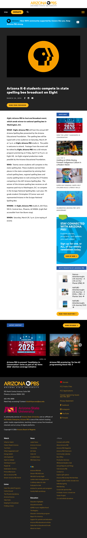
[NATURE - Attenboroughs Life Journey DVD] (65, 301)
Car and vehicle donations (65, 498)
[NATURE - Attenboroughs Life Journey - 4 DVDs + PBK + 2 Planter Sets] (65, 288)
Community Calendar (63, 454)
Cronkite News (35, 457)
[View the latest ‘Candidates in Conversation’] (69, 119)
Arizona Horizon (35, 445)
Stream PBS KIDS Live (37, 473)
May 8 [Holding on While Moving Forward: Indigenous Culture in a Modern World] (61, 158)
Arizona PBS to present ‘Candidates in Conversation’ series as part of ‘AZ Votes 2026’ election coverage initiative (24, 364)
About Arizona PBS (62, 445)
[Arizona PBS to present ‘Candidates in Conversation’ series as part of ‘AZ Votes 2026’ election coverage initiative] (26, 335)
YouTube (64, 413)
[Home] (43, 3)
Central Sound (8, 491)
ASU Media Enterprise (12, 420)
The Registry (34, 511)
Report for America (36, 516)
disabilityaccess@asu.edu (35, 402)
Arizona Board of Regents (26, 430)
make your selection (67, 314)
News (32, 438)
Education (34, 498)
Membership (61, 487)
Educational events (36, 505)
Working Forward (9, 463)
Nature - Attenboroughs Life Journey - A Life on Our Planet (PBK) (78, 278)
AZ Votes (33, 451)
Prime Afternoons (9, 472)
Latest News (34, 442)
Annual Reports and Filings (65, 466)
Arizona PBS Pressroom (64, 451)
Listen (6, 484)
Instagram (65, 409)
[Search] (28, 12)
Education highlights (36, 502)
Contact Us (60, 472)
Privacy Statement (66, 401)
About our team (35, 528)
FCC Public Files (66, 386)
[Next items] (80, 345)
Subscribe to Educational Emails (40, 525)
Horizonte (33, 448)
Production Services (63, 460)
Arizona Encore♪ (9, 497)
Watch (6, 438)
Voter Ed (33, 454)
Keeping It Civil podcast (11, 503)
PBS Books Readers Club (64, 463)
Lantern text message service (39, 479)
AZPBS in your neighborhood (39, 508)
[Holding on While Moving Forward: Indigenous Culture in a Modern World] (69, 142)
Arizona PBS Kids (35, 471)
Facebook (64, 405)
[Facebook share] (26, 98)
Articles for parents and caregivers (41, 488)
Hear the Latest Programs (12, 488)
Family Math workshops (37, 491)
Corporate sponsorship (64, 490)
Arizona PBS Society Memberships (67, 478)
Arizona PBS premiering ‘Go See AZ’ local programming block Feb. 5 (68, 363)
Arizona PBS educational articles (40, 522)
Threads (64, 418)
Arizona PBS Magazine (64, 448)
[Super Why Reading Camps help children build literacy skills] (69, 169)
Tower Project (61, 495)
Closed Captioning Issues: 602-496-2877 (69, 396)
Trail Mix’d (7, 448)
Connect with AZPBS (63, 442)
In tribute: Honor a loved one (66, 493)
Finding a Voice (9, 506)
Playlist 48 (7, 466)
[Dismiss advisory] (78, 22)
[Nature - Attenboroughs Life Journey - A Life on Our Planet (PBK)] (65, 275)
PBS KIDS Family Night (37, 476)
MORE (71, 325)
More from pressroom (17, 105)
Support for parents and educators (41, 519)
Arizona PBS (24, 420)
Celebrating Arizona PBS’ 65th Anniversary (68, 209)
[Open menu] (83, 12)
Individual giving (62, 484)
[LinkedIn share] (29, 98)
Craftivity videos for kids (37, 482)
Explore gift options (63, 475)
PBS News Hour (35, 460)
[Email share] (33, 98)
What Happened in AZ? (11, 451)
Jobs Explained (8, 457)
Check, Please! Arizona (11, 445)
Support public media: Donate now (68, 481)
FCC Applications (66, 391)
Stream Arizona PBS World (12, 478)
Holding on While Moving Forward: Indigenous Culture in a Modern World (69, 162)
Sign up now (71, 256)
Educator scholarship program (40, 514)
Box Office (60, 457)
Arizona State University (30, 417)
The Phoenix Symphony (11, 494)
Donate (64, 382)
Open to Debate (9, 460)
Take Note (7, 500)
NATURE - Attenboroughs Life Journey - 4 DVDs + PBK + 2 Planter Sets (78, 292)
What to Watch (9, 442)
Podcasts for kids (35, 485)
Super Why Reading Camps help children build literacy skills (69, 186)
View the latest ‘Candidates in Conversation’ (68, 136)
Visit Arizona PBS (62, 469)
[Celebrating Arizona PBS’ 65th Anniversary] (69, 192)
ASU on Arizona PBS (10, 475)
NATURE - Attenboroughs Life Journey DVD (79, 304)
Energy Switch (8, 454)
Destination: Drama (10, 469)
